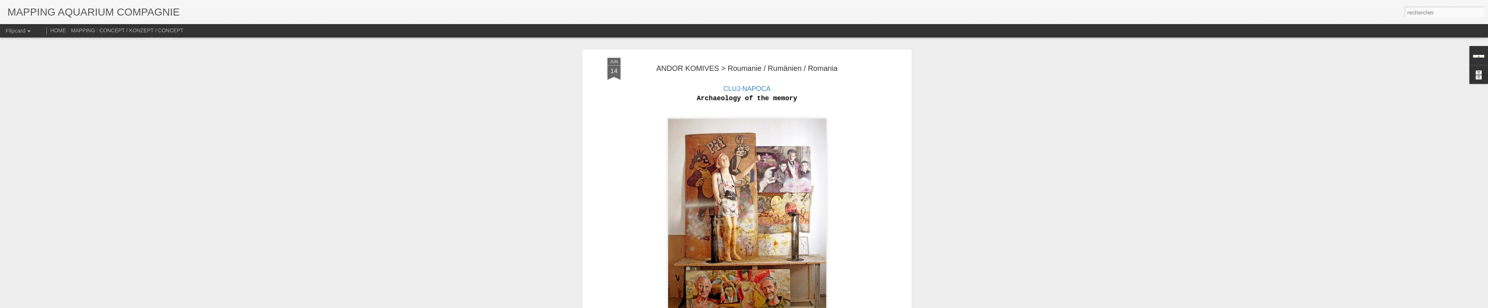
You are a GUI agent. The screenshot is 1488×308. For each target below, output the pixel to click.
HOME (58, 30)
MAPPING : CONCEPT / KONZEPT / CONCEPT (127, 30)
